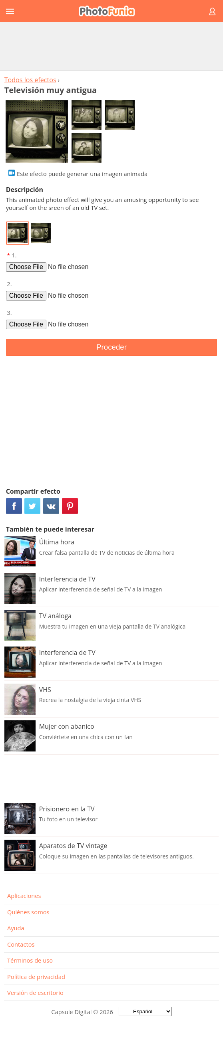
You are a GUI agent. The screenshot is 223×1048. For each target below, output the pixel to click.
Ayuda (15, 928)
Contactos (20, 944)
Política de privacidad (36, 977)
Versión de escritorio (35, 993)
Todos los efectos (30, 79)
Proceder (111, 347)
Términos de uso (30, 960)
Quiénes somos (28, 912)
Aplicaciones (24, 896)
